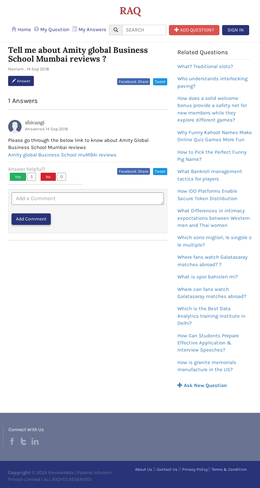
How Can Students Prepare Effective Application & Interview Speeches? (208, 343)
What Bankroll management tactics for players (209, 175)
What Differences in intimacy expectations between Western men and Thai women (213, 218)
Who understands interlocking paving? (212, 82)
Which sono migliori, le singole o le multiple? (214, 241)
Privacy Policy (195, 469)
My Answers (89, 29)
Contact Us (167, 469)
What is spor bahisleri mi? (207, 277)
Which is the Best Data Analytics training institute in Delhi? (211, 315)
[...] (144, 30)
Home (21, 29)
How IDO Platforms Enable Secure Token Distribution (207, 194)
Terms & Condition (229, 469)
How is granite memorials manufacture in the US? (206, 366)
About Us (143, 469)
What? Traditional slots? (205, 66)
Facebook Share (133, 81)
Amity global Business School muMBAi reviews (62, 155)
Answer (21, 81)
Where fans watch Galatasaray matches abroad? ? (212, 260)
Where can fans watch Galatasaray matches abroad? (211, 292)
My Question (51, 29)
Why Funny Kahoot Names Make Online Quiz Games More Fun (214, 136)
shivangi (34, 122)
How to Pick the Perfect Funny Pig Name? (211, 155)
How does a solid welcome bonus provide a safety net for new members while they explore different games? (212, 109)
